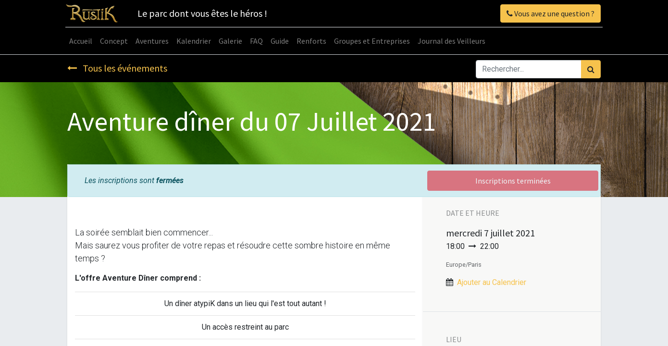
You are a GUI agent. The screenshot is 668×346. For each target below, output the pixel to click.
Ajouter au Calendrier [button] (491, 282)
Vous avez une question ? (549, 13)
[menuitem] (82, 40)
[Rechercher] (591, 69)
